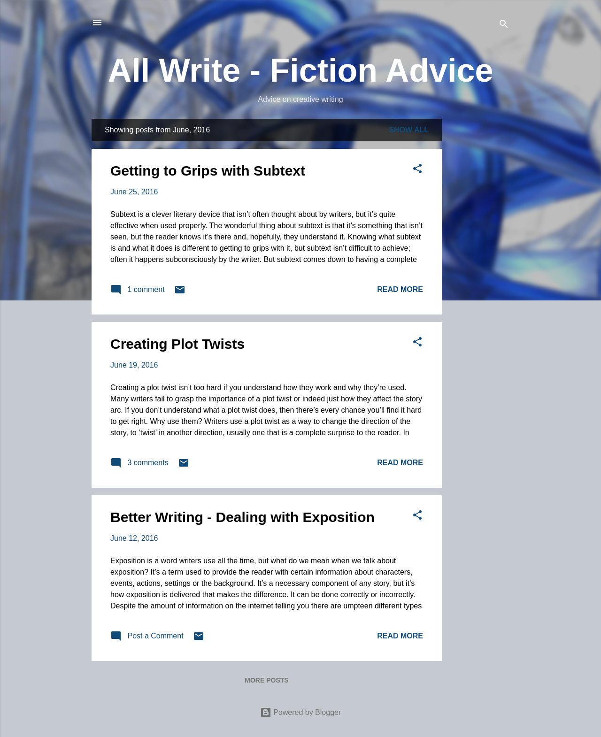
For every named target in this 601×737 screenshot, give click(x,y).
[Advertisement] (479, 259)
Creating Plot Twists (177, 344)
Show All (409, 130)
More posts (266, 680)
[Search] (503, 25)
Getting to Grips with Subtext (207, 170)
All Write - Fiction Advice (300, 70)
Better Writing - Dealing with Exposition (242, 517)
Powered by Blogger (300, 712)
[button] (417, 170)
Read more (400, 289)
